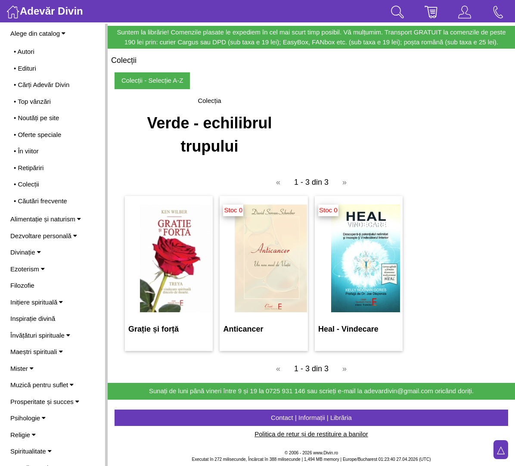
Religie (23, 434)
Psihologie (28, 418)
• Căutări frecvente (40, 201)
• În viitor (26, 151)
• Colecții (26, 184)
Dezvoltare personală (43, 235)
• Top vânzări (32, 101)
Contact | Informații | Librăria (311, 417)
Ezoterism (27, 269)
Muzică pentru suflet (42, 384)
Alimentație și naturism (45, 219)
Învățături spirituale (40, 335)
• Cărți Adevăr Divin (41, 84)
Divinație (25, 252)
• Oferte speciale (37, 134)
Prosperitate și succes (44, 401)
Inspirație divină (32, 318)
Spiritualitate (31, 451)
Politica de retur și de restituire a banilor (311, 434)
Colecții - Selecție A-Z (152, 80)
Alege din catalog (37, 33)
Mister (22, 368)
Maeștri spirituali (36, 351)
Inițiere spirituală (36, 302)
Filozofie (22, 285)
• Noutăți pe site (36, 117)
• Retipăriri (28, 167)
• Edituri (25, 68)
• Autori (24, 51)
